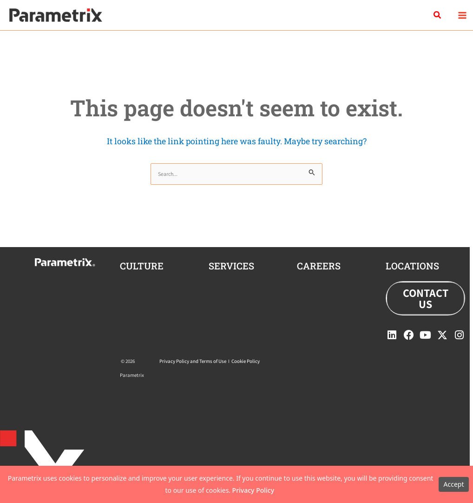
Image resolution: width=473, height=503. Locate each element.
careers (319, 266)
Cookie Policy (245, 361)
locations (412, 266)
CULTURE (142, 266)
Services (231, 266)
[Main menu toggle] (462, 15)
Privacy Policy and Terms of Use (192, 361)
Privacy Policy (253, 490)
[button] (438, 15)
